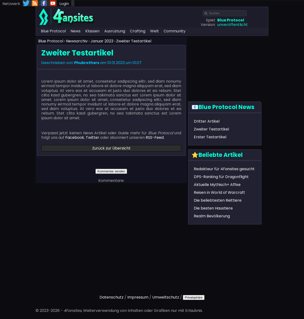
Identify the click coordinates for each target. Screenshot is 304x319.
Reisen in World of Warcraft (219, 192)
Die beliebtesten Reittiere (218, 200)
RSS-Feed (155, 137)
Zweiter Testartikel (133, 41)
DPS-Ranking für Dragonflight (221, 176)
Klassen (92, 31)
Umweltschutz (165, 297)
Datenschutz (112, 297)
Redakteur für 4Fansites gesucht (224, 169)
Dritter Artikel (206, 121)
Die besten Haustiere (213, 208)
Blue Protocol (53, 31)
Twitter (92, 137)
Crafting (137, 31)
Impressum (137, 297)
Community (174, 31)
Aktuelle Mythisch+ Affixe (217, 184)
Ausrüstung (114, 31)
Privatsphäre (194, 297)
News (76, 31)
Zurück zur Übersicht (111, 148)
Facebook (74, 137)
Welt (154, 31)
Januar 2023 (101, 41)
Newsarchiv (77, 41)
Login (64, 3)
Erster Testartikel (210, 137)
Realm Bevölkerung (212, 216)
